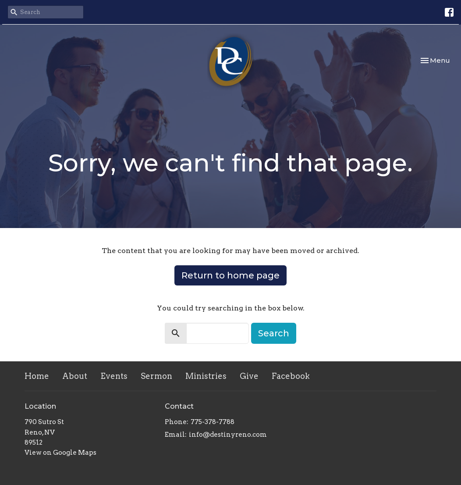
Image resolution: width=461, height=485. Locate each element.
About (74, 376)
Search (273, 333)
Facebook (291, 376)
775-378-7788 (212, 422)
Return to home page (230, 275)
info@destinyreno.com (228, 435)
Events (114, 376)
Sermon (156, 376)
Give (249, 376)
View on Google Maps (60, 452)
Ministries (206, 376)
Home (37, 376)
